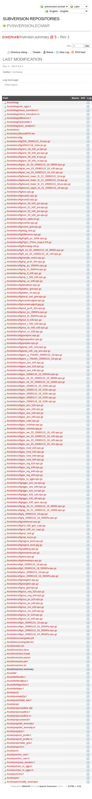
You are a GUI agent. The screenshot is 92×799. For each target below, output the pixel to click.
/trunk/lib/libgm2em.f (17, 684)
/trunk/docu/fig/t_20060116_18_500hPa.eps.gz (32, 568)
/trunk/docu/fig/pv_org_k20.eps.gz (25, 463)
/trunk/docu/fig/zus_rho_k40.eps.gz (25, 611)
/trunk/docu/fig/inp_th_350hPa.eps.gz (26, 269)
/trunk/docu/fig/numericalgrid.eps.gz (26, 300)
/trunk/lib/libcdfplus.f (17, 680)
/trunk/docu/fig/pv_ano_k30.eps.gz (25, 409)
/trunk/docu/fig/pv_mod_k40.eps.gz (25, 455)
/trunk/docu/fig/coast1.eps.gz (22, 195)
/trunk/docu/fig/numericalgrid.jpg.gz (25, 304)
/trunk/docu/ (13, 129)
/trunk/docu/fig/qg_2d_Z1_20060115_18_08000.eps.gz (36, 506)
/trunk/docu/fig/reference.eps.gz (23, 521)
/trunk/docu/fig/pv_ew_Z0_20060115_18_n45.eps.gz (35, 440)
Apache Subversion (48, 786)
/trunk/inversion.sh (16, 665)
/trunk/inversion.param (19, 657)
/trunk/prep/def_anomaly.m (21, 727)
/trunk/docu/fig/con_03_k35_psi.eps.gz (27, 215)
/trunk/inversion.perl (17, 661)
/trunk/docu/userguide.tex (20, 642)
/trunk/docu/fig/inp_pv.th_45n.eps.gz (26, 261)
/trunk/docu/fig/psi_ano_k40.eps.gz (25, 370)
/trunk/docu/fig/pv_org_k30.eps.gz (25, 467)
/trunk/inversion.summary (20, 669)
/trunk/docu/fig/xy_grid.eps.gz (22, 587)
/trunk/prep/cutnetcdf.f (18, 719)
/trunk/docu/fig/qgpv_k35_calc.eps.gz (26, 494)
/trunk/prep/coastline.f (18, 711)
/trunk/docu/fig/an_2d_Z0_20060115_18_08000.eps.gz (36, 164)
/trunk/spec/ (13, 777)
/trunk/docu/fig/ (14, 137)
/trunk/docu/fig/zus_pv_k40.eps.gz (25, 603)
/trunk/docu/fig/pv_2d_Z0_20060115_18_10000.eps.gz (36, 382)
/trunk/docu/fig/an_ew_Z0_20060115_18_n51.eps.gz (35, 172)
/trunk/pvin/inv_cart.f (17, 754)
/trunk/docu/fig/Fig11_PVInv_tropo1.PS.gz (29, 242)
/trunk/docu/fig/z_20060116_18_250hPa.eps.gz (32, 626)
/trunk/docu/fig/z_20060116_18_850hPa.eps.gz (32, 634)
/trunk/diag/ (13, 102)
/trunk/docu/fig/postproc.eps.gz (23, 335)
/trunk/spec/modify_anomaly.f (22, 781)
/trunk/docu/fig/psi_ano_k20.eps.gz (25, 366)
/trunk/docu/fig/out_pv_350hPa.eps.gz (27, 312)
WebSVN (26, 786)
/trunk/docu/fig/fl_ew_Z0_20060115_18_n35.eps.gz (34, 253)
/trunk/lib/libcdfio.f (16, 677)
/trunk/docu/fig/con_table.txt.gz (23, 219)
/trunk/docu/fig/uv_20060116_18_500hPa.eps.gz (32, 576)
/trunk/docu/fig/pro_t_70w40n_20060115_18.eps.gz (34, 358)
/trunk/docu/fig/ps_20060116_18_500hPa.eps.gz (32, 374)
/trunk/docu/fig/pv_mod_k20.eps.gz (25, 448)
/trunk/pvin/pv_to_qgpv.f (19, 766)
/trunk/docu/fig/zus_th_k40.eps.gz (25, 618)
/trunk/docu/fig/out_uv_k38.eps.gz (25, 331)
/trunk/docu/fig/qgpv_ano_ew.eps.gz (26, 482)
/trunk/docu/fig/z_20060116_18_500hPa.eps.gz (32, 630)
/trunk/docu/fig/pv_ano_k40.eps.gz (25, 413)
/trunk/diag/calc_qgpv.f (19, 106)
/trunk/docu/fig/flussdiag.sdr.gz (23, 246)
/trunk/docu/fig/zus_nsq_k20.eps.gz (25, 591)
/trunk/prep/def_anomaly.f (20, 723)
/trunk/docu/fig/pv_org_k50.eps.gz (25, 475)
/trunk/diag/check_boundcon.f (22, 110)
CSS (79, 786)
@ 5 (53, 37)
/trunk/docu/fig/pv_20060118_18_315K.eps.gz (31, 401)
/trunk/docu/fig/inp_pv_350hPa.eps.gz (27, 265)
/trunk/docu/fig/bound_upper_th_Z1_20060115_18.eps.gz (37, 187)
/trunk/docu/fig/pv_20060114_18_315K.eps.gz (31, 385)
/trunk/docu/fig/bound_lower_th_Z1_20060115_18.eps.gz (37, 180)
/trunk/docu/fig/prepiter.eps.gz (22, 343)
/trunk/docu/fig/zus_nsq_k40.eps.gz (25, 595)
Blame (49, 52)
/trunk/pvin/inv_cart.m (18, 758)
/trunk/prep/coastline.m (19, 715)
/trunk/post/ (13, 692)
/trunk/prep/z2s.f (15, 746)
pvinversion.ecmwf (28, 25)
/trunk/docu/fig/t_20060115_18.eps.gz (27, 564)
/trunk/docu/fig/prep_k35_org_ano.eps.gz (28, 351)
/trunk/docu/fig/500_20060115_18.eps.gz (28, 141)
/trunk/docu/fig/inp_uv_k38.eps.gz (25, 281)
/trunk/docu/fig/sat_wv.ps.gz (21, 537)
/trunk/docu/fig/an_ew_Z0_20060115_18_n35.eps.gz (35, 168)
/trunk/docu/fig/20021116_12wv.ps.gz (26, 145)
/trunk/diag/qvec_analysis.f (21, 125)
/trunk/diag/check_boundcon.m (23, 114)
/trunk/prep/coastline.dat (19, 708)
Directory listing (19, 52)
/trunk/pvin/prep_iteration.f (20, 762)
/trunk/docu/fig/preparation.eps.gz (24, 339)
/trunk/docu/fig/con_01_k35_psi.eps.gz (27, 207)
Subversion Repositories (31, 18)
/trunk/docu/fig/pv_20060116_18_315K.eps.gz (31, 393)
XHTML (71, 786)
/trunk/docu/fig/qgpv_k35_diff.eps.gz (26, 498)
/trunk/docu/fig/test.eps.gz (20, 556)
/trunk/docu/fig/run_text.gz (20, 533)
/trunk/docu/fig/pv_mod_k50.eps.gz (25, 459)
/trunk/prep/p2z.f (15, 731)
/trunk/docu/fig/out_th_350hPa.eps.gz (26, 316)
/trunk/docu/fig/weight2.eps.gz (23, 583)
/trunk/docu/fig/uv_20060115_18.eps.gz (28, 572)
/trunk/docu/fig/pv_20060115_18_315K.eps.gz (31, 389)
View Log (64, 52)
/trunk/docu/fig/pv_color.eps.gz (23, 420)
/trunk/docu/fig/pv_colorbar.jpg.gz (24, 428)
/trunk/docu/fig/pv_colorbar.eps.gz (25, 424)
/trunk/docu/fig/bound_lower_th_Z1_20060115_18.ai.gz (36, 176)
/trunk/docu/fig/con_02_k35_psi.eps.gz (27, 211)
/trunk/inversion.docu (18, 649)
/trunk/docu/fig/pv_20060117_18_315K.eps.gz (31, 397)
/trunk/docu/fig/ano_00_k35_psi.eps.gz (27, 153)
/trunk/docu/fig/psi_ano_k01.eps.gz (25, 362)
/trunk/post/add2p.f (17, 696)
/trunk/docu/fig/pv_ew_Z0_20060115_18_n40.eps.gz (35, 436)
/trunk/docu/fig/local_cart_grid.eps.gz (26, 296)
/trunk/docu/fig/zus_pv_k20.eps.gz (25, 599)
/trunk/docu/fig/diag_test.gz (21, 230)
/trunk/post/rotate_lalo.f (19, 700)
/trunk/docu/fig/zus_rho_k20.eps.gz (25, 607)
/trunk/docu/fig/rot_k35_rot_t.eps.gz (25, 529)
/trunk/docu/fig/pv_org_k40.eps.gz (25, 471)
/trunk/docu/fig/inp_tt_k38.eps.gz (24, 273)
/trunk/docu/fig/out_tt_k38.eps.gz (24, 319)
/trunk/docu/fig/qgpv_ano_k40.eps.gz (26, 486)
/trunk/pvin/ (13, 750)
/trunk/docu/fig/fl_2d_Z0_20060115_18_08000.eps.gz (35, 250)
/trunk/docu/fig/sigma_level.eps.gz (25, 541)
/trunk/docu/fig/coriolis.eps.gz (22, 222)
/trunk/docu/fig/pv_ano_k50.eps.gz (25, 416)
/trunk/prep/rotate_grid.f (19, 743)
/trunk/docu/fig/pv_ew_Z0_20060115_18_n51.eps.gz (35, 444)
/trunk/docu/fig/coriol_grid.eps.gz (24, 226)
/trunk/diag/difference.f (18, 118)
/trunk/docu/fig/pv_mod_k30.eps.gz (25, 451)
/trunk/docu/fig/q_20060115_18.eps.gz (27, 514)
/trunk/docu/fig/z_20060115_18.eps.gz (27, 622)
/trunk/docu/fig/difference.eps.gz (24, 234)
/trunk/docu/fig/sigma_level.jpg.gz (24, 545)
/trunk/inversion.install (18, 653)
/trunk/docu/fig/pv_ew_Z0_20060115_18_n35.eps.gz (35, 432)
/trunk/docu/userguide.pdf (20, 638)
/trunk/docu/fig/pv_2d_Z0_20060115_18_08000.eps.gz (36, 378)
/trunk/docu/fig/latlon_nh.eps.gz (23, 292)
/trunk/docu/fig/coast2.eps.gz (22, 199)
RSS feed (80, 52)
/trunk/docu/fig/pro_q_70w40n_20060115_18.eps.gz (34, 354)
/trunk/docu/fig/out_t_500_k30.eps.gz (26, 323)
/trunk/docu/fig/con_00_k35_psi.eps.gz (27, 203)
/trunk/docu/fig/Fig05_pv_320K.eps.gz (27, 238)
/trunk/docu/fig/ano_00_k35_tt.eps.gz (26, 156)
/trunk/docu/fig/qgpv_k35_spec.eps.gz (27, 502)
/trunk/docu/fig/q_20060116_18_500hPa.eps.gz (32, 517)
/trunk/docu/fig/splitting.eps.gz (22, 548)
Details (37, 52)
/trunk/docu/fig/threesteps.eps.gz (24, 560)
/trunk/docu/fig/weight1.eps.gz (23, 580)
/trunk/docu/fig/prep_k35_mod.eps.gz (26, 347)
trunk (15, 37)
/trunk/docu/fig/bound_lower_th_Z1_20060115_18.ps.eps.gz (39, 184)
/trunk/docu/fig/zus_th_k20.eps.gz (25, 614)
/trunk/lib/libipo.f (15, 688)
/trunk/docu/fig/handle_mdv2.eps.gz (26, 257)
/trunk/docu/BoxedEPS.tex (21, 133)
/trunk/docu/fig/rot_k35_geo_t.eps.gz (26, 525)
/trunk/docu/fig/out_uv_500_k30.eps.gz (27, 327)
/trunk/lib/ (12, 673)
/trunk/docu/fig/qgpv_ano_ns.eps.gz (26, 490)
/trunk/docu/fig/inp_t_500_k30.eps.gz (26, 277)
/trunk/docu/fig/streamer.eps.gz (23, 552)
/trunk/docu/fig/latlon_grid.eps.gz (24, 288)
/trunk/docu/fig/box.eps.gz (20, 191)
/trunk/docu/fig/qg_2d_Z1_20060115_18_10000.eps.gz (36, 510)
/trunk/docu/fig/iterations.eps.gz (23, 285)
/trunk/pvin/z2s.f (15, 774)
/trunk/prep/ (13, 704)
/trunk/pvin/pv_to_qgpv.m (20, 770)
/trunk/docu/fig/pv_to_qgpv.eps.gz (24, 479)
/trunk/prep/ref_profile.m (19, 739)
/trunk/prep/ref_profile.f (19, 735)
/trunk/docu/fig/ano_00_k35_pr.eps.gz (27, 149)
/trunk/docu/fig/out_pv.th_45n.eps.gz (26, 308)
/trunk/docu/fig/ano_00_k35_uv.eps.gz (27, 160)
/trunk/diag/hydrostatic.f (19, 122)
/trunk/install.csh (15, 645)
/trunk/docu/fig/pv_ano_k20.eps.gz (25, 405)
